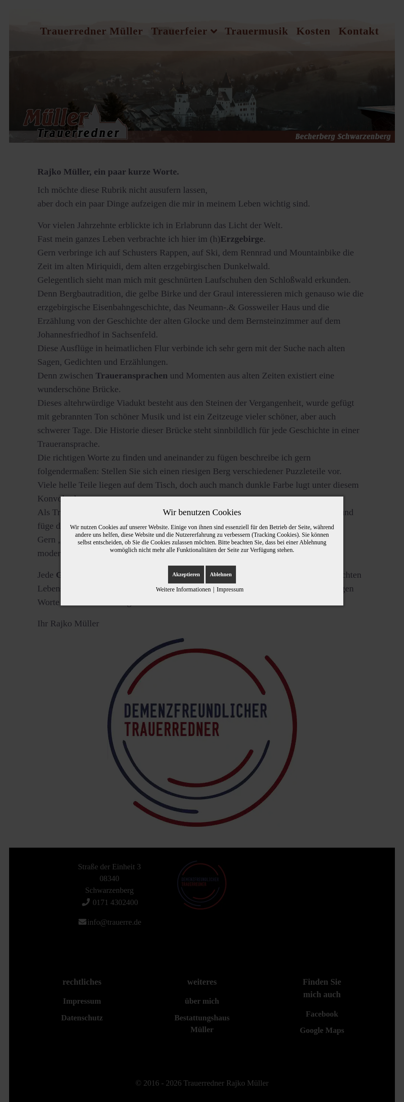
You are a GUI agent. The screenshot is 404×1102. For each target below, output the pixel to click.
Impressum (230, 589)
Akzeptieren (186, 574)
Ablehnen (221, 574)
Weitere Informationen (183, 589)
